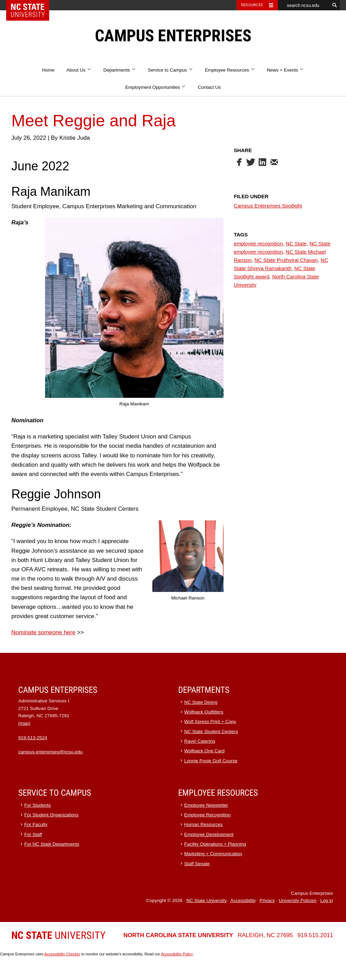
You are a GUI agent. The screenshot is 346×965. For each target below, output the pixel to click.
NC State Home (32, 5)
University (58, 935)
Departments (119, 70)
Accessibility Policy (177, 954)
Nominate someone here (43, 632)
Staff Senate (197, 863)
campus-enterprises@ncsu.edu (50, 751)
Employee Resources (230, 70)
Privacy (267, 900)
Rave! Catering (199, 741)
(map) (24, 723)
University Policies (297, 900)
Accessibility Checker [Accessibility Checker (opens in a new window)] (62, 954)
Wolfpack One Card (204, 750)
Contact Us (209, 87)
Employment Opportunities (155, 87)
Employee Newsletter (206, 805)
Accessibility (243, 900)
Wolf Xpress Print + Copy (210, 721)
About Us (78, 70)
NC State (296, 243)
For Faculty (36, 824)
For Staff (33, 834)
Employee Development (209, 834)
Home (48, 70)
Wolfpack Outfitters (204, 711)
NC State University (206, 900)
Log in (326, 900)
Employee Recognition (207, 814)
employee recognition (258, 243)
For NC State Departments (51, 844)
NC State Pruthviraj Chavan (286, 260)
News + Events (285, 70)
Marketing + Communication (213, 853)
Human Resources (203, 824)
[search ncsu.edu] (303, 5)
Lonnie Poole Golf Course (211, 760)
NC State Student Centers (211, 731)
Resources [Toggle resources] (252, 5)
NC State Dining (201, 702)
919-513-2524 (32, 737)
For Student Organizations (51, 814)
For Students (37, 805)
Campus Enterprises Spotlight (268, 206)
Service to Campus (170, 70)
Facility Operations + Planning (215, 844)
